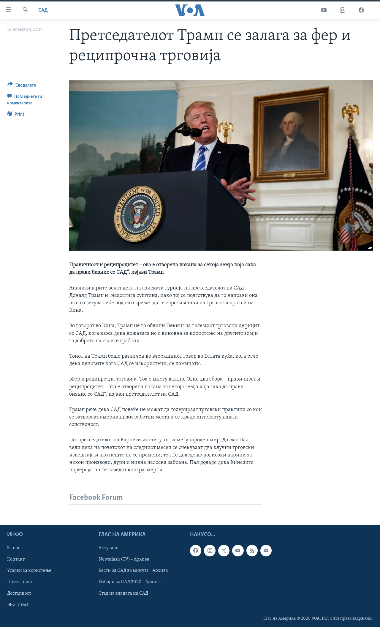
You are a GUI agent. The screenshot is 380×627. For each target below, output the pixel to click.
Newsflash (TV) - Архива (124, 559)
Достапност (19, 593)
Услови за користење (29, 571)
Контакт (16, 559)
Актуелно (108, 548)
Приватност (19, 582)
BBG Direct (17, 604)
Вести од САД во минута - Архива (133, 571)
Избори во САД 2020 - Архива (130, 582)
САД (43, 10)
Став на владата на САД (123, 593)
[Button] (21, 86)
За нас (13, 548)
